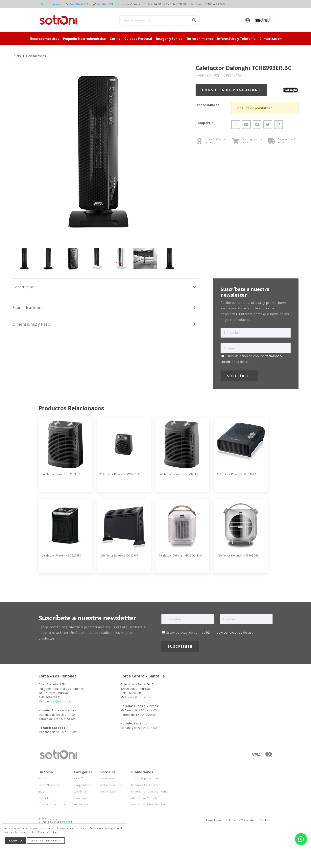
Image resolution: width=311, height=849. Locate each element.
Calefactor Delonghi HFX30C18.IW (180, 555)
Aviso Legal (214, 820)
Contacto (44, 798)
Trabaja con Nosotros (52, 804)
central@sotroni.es (59, 701)
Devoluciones (109, 778)
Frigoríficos (81, 778)
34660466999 (78, 4)
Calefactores (36, 56)
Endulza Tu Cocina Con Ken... (149, 791)
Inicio (17, 56)
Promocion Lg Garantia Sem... (149, 804)
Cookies (265, 820)
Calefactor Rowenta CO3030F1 (120, 555)
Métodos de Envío (111, 785)
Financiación (108, 791)
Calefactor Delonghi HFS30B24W (238, 555)
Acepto (15, 840)
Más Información (46, 840)
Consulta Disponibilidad (231, 90)
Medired (67, 821)
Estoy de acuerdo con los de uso (208, 632)
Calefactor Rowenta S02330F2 (61, 474)
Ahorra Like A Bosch (144, 798)
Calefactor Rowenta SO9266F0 (61, 555)
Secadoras (80, 798)
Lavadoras (80, 791)
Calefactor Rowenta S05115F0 (236, 474)
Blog (41, 791)
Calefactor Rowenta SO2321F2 (178, 474)
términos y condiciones (224, 632)
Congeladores (83, 785)
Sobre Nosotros (48, 785)
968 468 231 (104, 4)
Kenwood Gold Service (145, 785)
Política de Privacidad (241, 820)
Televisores (81, 804)
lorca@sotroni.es (139, 697)
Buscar (194, 20)
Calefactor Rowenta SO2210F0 (120, 474)
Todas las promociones (146, 778)
